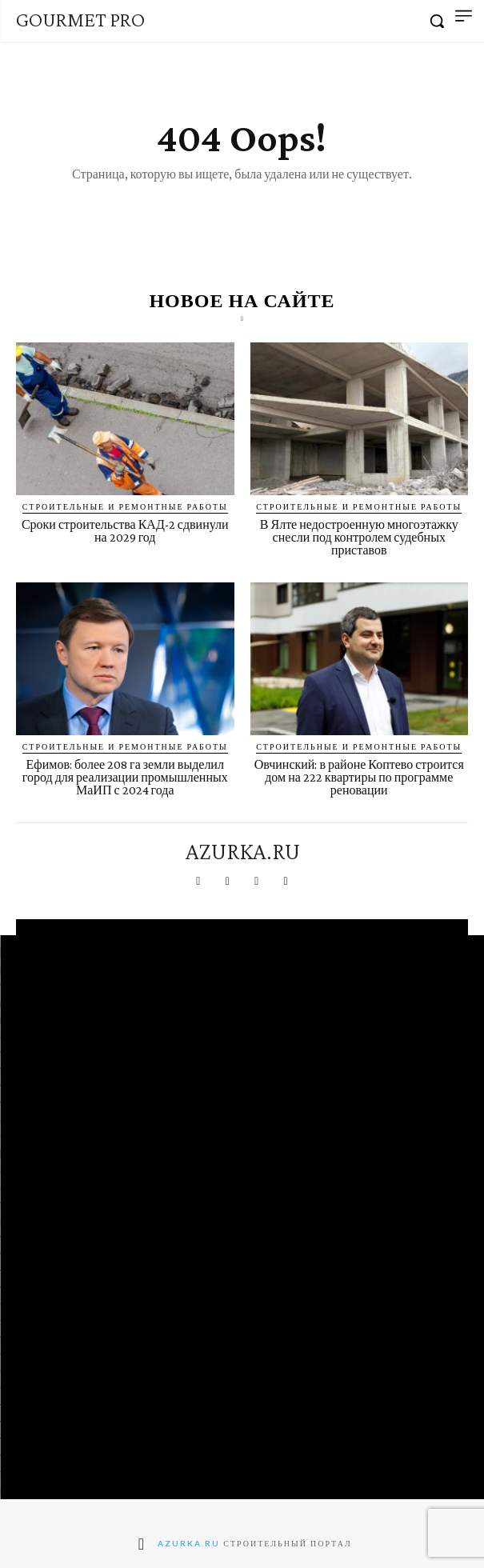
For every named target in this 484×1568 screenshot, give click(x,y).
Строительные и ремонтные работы (125, 506)
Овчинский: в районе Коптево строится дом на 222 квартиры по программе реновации (359, 777)
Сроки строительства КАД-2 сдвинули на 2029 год (125, 531)
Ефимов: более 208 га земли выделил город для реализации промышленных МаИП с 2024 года (125, 777)
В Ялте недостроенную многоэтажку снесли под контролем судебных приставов (359, 537)
